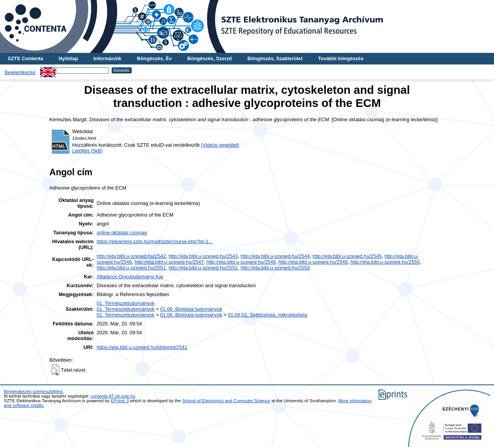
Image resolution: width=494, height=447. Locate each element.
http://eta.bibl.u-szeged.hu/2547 (169, 262)
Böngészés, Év (154, 58)
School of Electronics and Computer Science (226, 400)
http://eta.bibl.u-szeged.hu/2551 (131, 268)
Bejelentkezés (20, 72)
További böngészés (341, 58)
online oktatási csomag (122, 232)
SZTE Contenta (25, 58)
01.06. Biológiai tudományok (191, 309)
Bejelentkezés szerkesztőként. (34, 391)
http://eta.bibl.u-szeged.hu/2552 (203, 268)
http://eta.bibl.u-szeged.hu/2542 (131, 256)
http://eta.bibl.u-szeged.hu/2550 (385, 262)
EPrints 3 (120, 400)
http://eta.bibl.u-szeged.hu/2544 (275, 256)
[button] (55, 370)
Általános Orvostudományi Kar (130, 276)
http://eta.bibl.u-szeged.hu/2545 (347, 256)
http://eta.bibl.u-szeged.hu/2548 (241, 262)
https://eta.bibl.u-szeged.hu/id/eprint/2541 (142, 347)
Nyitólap (68, 58)
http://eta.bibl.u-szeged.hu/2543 (203, 256)
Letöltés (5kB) (87, 151)
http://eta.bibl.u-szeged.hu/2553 (275, 268)
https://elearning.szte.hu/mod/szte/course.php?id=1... (155, 241)
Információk (107, 58)
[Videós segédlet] (220, 145)
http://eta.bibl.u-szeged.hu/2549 (313, 262)
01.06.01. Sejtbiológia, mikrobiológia (267, 315)
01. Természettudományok (126, 303)
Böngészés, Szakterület (275, 58)
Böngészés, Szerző (209, 58)
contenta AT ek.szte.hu (113, 396)
